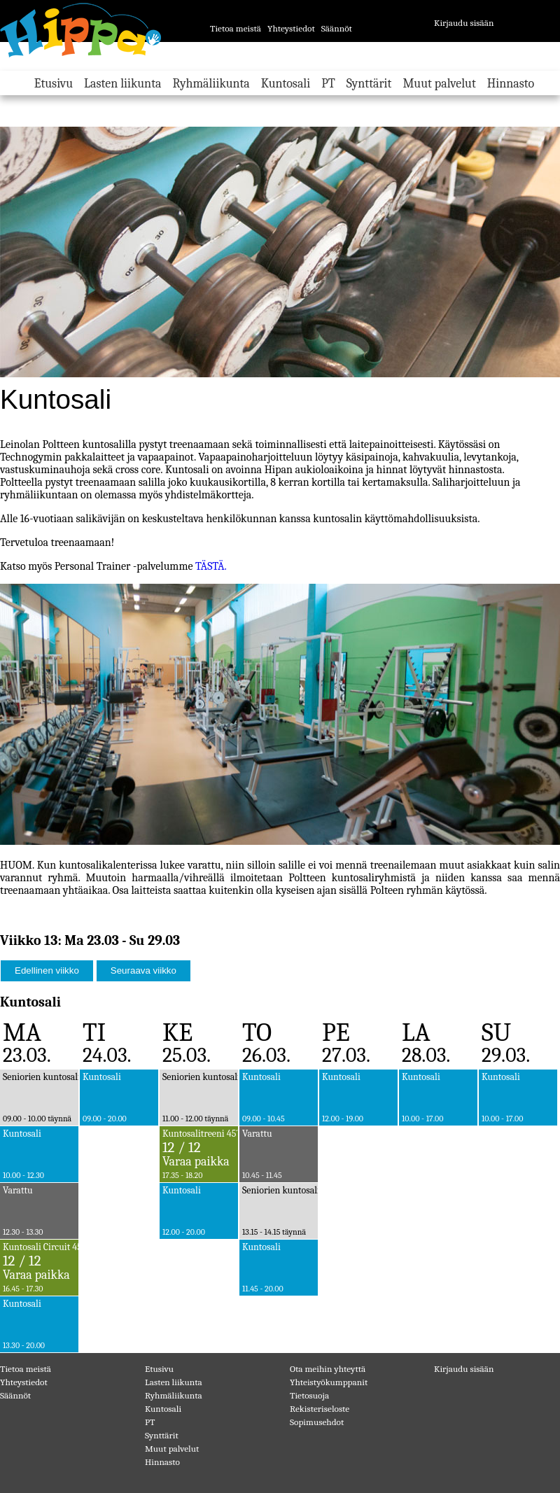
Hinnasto (510, 83)
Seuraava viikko (143, 970)
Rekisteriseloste (319, 1408)
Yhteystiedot (291, 28)
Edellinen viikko (47, 970)
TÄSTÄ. (209, 566)
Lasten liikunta (122, 83)
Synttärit (369, 83)
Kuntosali (285, 83)
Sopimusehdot (317, 1422)
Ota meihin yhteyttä (327, 1369)
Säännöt (336, 28)
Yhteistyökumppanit (329, 1382)
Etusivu (53, 83)
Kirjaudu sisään (464, 22)
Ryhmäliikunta (210, 83)
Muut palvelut (438, 83)
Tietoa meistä (235, 28)
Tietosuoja (309, 1395)
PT (328, 83)
